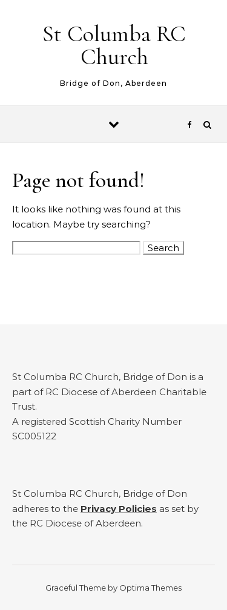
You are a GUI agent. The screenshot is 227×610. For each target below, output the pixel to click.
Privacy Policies (119, 508)
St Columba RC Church (114, 45)
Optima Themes (150, 587)
